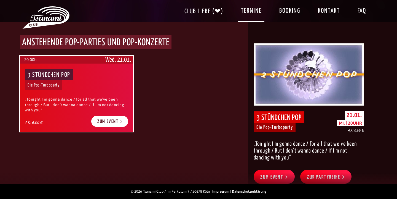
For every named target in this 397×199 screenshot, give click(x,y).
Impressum (220, 191)
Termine (251, 11)
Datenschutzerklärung (249, 191)
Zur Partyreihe (326, 177)
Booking (289, 11)
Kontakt (329, 11)
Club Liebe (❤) (203, 11)
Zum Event (110, 121)
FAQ (362, 11)
